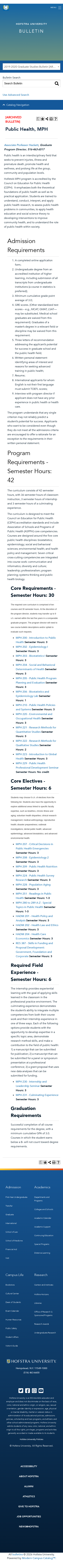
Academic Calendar (42, 1218)
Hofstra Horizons (41, 1294)
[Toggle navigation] (55, 7)
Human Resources (13, 1319)
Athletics (29, 1496)
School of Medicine (14, 1240)
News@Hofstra (29, 1526)
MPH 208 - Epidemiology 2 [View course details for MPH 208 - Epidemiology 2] (32, 857)
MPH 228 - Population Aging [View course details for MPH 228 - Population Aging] (33, 885)
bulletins (17, 1554)
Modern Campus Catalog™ (38, 1558)
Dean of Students (13, 1302)
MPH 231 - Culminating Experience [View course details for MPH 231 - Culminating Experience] (37, 1095)
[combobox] (31, 66)
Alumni (28, 1486)
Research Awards (41, 1324)
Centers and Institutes (43, 1285)
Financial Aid (11, 1249)
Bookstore (10, 1285)
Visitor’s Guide (12, 1345)
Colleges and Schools (43, 1209)
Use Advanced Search (16, 95)
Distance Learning (42, 1253)
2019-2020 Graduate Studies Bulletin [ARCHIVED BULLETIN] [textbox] (32, 67)
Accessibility (28, 1466)
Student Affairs (12, 1337)
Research (41, 1275)
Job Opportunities (29, 1516)
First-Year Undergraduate (16, 1197)
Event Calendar (12, 1311)
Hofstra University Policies (31, 1439)
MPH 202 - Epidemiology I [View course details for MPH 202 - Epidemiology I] (32, 647)
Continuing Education (43, 1235)
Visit (7, 1258)
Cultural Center (12, 1293)
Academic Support (42, 1226)
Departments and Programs (41, 1199)
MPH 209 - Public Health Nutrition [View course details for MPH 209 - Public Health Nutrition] (36, 866)
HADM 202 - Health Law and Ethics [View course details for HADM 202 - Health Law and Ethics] (37, 925)
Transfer (9, 1206)
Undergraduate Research (45, 1332)
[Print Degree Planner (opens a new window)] (38, 119)
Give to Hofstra (28, 1506)
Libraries (37, 1303)
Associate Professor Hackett (21, 145)
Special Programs (41, 1244)
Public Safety (11, 1328)
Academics (42, 1187)
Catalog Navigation (17, 105)
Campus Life (15, 1275)
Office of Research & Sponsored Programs (43, 1313)
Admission (13, 1187)
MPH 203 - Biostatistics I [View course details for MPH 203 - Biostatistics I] (30, 656)
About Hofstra (29, 1476)
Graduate (10, 1214)
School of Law (12, 1232)
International (11, 1223)
